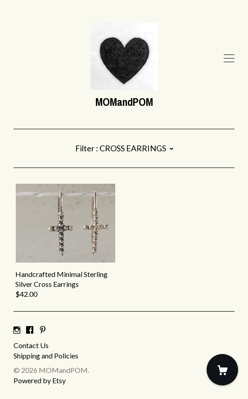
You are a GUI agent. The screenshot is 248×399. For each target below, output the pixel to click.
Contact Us (31, 345)
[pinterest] (42, 330)
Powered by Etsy (40, 380)
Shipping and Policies (46, 355)
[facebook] (29, 330)
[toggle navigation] (229, 58)
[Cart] (222, 369)
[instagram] (17, 330)
